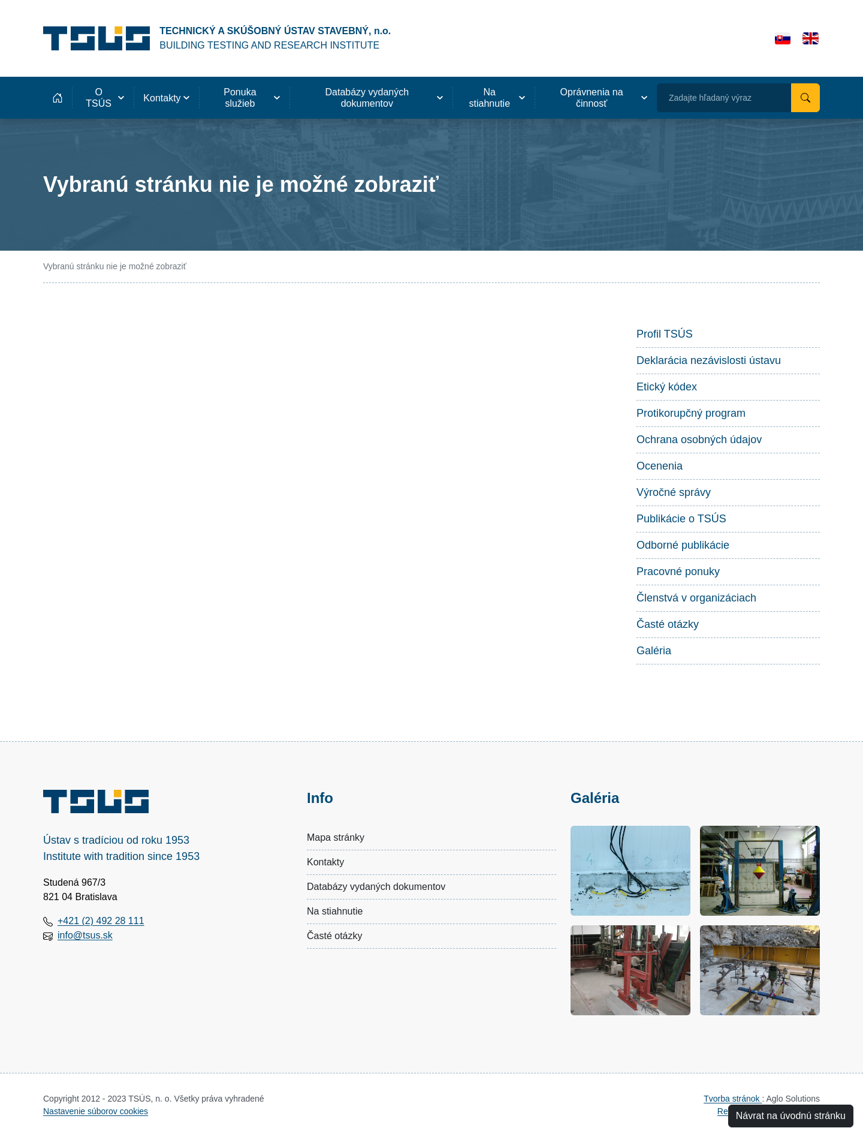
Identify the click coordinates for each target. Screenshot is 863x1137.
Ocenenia (659, 466)
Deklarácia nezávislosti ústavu (708, 360)
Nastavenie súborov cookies (95, 1111)
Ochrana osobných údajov (699, 440)
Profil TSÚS (664, 334)
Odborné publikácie (682, 545)
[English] (810, 38)
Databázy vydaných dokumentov (376, 887)
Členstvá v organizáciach (696, 598)
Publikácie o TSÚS (681, 519)
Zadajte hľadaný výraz (710, 98)
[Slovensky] (783, 38)
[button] (103, 98)
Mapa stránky (335, 837)
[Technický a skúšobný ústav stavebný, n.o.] (217, 38)
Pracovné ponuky (678, 571)
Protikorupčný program (691, 413)
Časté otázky (667, 624)
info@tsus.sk (85, 935)
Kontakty (325, 862)
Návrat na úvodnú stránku (791, 1116)
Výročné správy (673, 492)
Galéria (653, 651)
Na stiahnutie (335, 911)
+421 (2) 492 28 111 (101, 921)
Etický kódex (666, 387)
